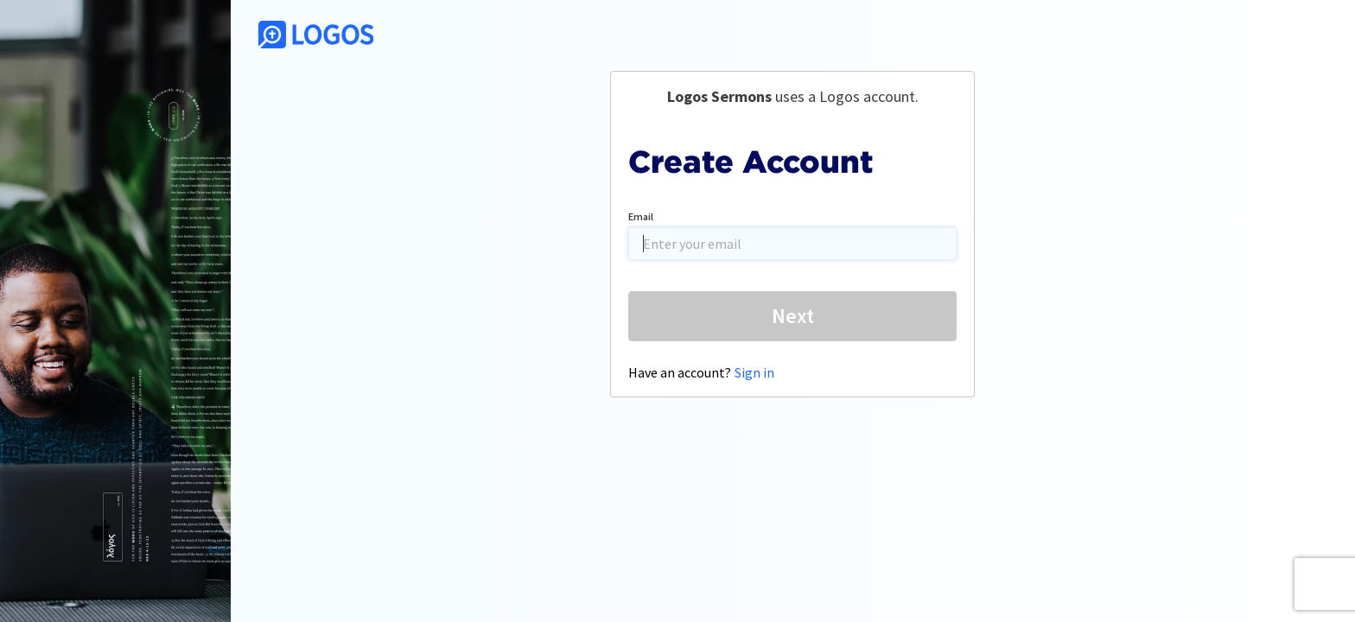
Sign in (754, 372)
